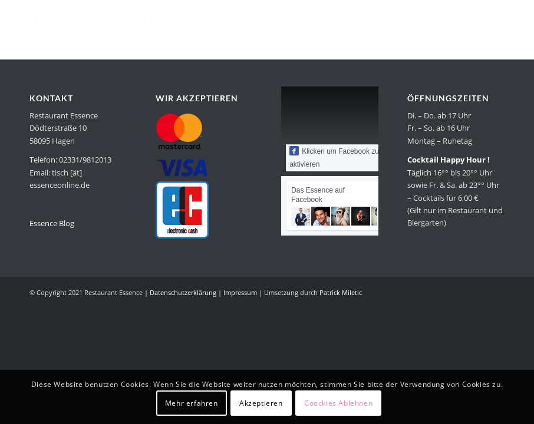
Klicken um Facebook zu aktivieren (334, 157)
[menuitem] (245, 26)
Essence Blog (51, 223)
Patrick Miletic (340, 292)
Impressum (240, 292)
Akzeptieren (261, 403)
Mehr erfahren (191, 403)
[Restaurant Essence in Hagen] (117, 26)
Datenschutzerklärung (183, 292)
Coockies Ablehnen (338, 403)
